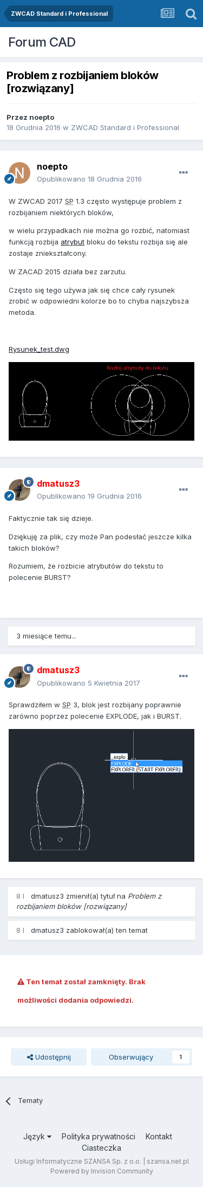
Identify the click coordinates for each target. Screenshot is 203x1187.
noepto (41, 117)
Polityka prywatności (98, 1136)
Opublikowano (89, 179)
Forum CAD (42, 42)
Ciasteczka (101, 1147)
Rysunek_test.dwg (39, 349)
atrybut (72, 241)
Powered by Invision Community (101, 1171)
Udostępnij (49, 1057)
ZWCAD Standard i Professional (125, 127)
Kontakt (159, 1136)
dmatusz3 (47, 896)
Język (37, 1136)
